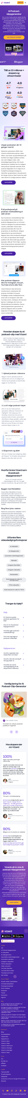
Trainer (3, 993)
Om (2, 1059)
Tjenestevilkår (5, 1072)
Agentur (3, 997)
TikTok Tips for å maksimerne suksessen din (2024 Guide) (13, 1018)
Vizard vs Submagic (6, 1050)
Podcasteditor (14, 574)
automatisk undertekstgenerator (14, 876)
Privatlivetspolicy (6, 1074)
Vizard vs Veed (5, 1052)
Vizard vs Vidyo (5, 1043)
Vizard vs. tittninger (6, 1048)
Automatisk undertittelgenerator (14, 555)
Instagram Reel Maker (14, 565)
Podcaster (4, 990)
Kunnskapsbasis (5, 1034)
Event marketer (5, 988)
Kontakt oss (4, 1061)
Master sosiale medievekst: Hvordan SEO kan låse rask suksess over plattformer (13, 1021)
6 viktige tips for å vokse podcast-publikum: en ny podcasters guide (13, 1025)
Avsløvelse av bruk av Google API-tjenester (13, 1079)
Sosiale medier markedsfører (9, 981)
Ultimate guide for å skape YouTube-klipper (13, 1014)
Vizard (4, 873)
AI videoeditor (14, 546)
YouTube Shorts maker (7, 970)
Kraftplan (3, 1065)
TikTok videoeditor (14, 585)
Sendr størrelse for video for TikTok (14, 589)
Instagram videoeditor (14, 570)
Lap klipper (8, 182)
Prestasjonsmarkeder (7, 986)
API (2, 948)
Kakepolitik (4, 1076)
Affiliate (3, 1063)
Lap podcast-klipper (14, 37)
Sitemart (3, 1081)
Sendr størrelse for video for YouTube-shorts (14, 580)
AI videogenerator (14, 551)
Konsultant (4, 995)
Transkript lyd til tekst (7, 973)
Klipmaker (14, 560)
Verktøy (3, 945)
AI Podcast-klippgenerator (8, 950)
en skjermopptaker (18, 878)
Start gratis (14, 902)
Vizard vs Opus (5, 1041)
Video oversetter (6, 966)
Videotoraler (4, 1036)
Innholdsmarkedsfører (7, 984)
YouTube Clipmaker (6, 968)
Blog (2, 1032)
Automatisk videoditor (7, 959)
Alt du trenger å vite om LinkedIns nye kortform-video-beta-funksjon (11, 1004)
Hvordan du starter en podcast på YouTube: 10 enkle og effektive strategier (13, 1008)
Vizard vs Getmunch (7, 1045)
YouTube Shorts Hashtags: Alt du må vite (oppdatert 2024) (12, 1012)
